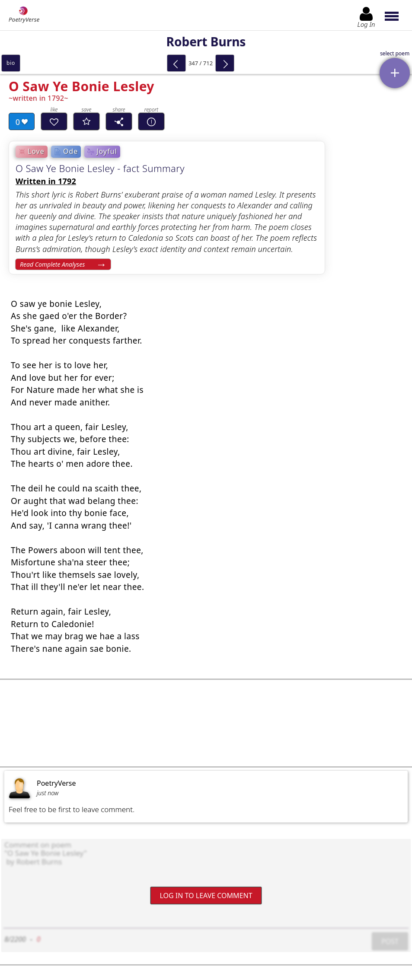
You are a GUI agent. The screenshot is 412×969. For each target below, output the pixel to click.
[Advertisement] (206, 723)
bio (10, 63)
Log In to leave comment (206, 895)
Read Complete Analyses (52, 264)
